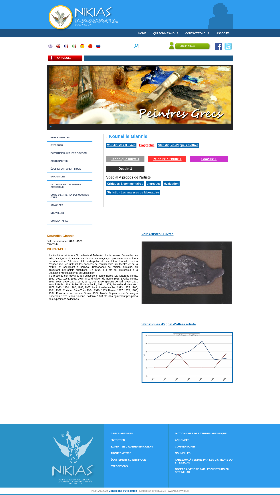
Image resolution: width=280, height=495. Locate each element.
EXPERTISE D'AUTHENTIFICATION (69, 153)
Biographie (146, 145)
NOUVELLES (57, 213)
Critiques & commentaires (125, 183)
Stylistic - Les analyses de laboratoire (133, 192)
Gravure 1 (209, 159)
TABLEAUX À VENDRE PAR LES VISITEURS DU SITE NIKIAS (204, 461)
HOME (142, 33)
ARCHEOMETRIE (59, 161)
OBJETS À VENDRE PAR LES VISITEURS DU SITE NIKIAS (202, 471)
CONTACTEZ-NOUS (197, 33)
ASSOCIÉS (222, 33)
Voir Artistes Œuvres (121, 145)
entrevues (154, 183)
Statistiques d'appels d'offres (178, 145)
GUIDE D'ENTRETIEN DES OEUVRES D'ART (70, 196)
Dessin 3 (125, 169)
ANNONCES (57, 205)
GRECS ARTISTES (60, 137)
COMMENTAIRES (59, 221)
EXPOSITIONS (58, 176)
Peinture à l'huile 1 (167, 159)
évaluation (171, 183)
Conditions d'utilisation (123, 490)
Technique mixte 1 (125, 159)
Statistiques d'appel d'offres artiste (169, 324)
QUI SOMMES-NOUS (165, 33)
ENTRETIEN (57, 145)
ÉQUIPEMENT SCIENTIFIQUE (66, 169)
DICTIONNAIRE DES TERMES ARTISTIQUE (66, 185)
